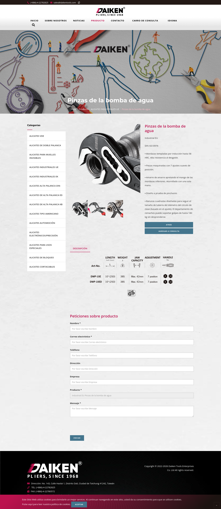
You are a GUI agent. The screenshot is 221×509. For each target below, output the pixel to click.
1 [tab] (98, 191)
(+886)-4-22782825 (39, 2)
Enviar (77, 438)
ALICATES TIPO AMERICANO (43, 213)
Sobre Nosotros (56, 20)
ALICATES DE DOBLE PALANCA (45, 145)
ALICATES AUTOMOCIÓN (42, 222)
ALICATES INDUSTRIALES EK (43, 176)
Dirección (75, 363)
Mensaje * (75, 403)
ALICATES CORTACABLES (42, 266)
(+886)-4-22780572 (45, 491)
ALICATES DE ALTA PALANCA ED (45, 195)
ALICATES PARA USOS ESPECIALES (40, 246)
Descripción (80, 248)
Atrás (169, 225)
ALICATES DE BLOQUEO (41, 257)
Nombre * (75, 323)
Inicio (34, 20)
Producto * (76, 389)
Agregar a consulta (169, 231)
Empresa (75, 376)
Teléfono (75, 349)
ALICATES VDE (36, 135)
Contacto (117, 20)
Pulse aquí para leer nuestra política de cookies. (46, 504)
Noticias (79, 20)
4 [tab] (111, 191)
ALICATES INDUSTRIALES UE (105, 109)
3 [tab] (107, 191)
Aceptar (79, 504)
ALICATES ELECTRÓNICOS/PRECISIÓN (43, 234)
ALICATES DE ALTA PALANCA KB (45, 204)
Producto (98, 20)
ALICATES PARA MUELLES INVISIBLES (42, 156)
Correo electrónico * (81, 336)
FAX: (31, 491)
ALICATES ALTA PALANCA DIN (44, 185)
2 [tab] (102, 191)
